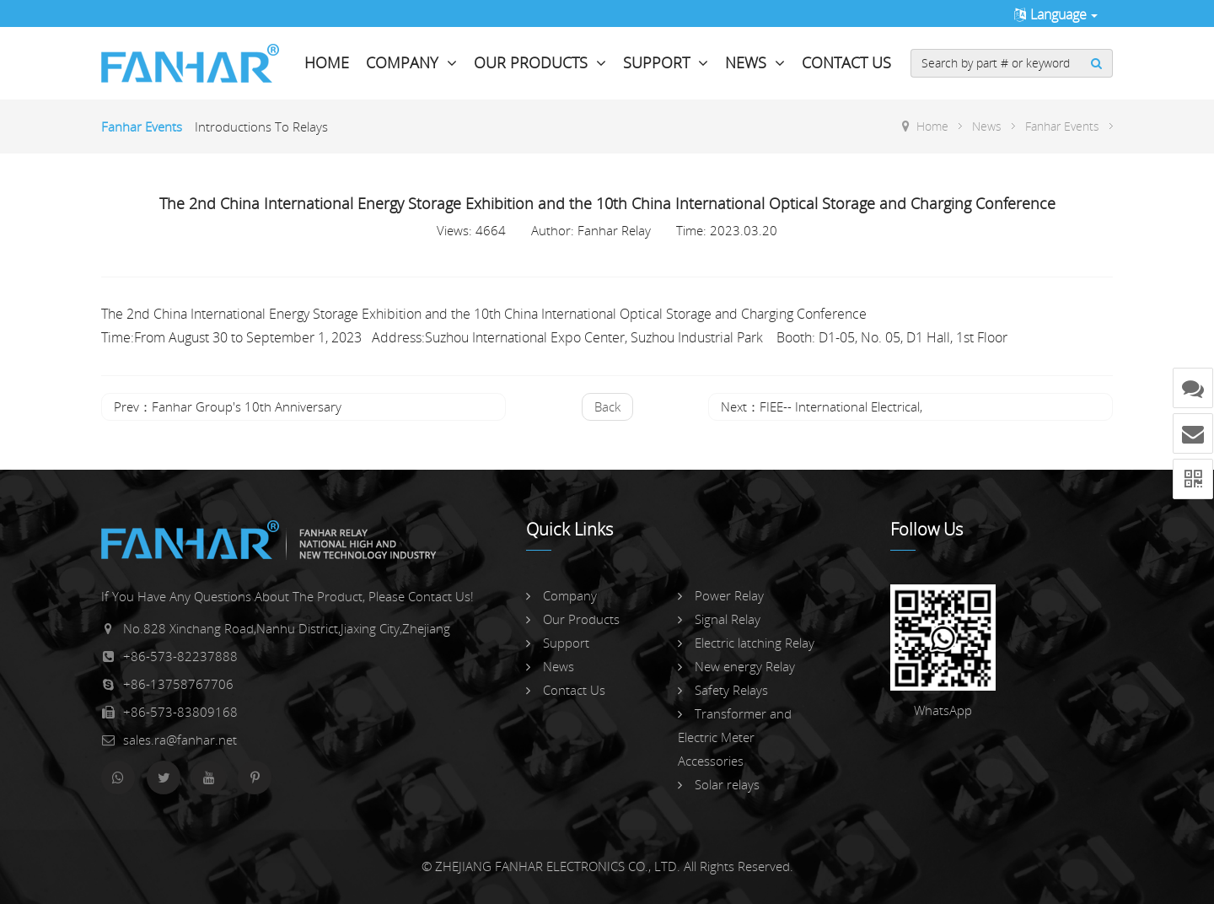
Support (665, 62)
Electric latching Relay (746, 642)
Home (326, 62)
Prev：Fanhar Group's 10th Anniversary (227, 406)
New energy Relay (736, 666)
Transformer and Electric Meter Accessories (735, 737)
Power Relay (721, 595)
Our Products (540, 62)
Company (411, 62)
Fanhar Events (141, 126)
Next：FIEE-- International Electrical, (821, 406)
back (607, 406)
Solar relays (719, 784)
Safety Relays (723, 689)
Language (1055, 14)
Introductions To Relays (261, 126)
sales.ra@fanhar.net (180, 739)
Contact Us (846, 62)
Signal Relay (719, 619)
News (755, 62)
